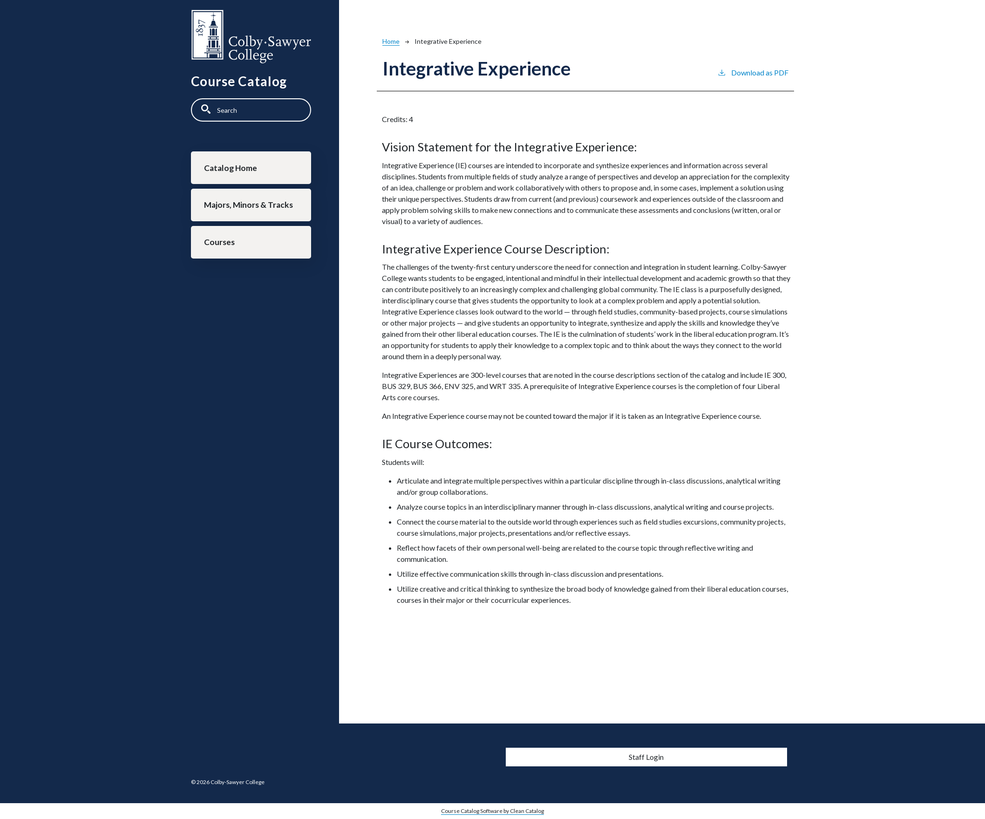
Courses (219, 243)
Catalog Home (231, 168)
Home (391, 41)
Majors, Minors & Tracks (248, 206)
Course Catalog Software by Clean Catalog (492, 810)
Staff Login (646, 756)
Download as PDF (752, 72)
